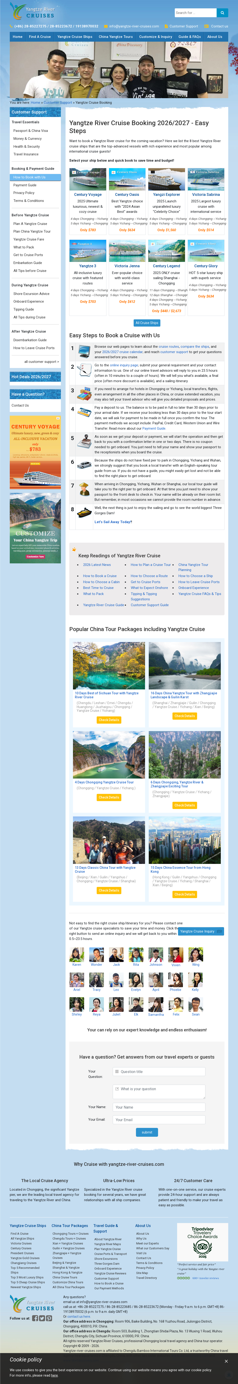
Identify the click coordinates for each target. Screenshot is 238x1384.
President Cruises (22, 1253)
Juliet (116, 1006)
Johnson (155, 956)
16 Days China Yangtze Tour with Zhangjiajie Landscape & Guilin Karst (184, 695)
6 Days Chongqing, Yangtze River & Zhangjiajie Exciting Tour (177, 784)
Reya (96, 1006)
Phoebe (175, 982)
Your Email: (96, 1119)
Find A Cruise (40, 37)
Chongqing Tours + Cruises (71, 1233)
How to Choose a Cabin (101, 582)
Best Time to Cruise (98, 588)
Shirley (76, 1006)
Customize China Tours (68, 1282)
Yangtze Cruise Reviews (110, 1273)
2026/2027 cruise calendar (122, 352)
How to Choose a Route (149, 576)
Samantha (156, 1006)
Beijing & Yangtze (64, 1262)
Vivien (176, 957)
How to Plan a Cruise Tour (151, 565)
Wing (195, 956)
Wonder (96, 956)
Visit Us (141, 1253)
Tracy (96, 982)
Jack (116, 956)
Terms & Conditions (28, 201)
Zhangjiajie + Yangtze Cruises (67, 1255)
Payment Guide (24, 185)
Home (19, 35)
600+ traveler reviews (205, 1278)
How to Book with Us (29, 177)
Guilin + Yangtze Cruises (69, 1248)
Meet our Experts (147, 1243)
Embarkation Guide (27, 263)
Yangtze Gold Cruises (25, 1258)
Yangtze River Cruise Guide (103, 605)
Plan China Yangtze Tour (32, 231)
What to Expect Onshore (149, 588)
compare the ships (195, 346)
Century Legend (166, 266)
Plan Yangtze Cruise (107, 1249)
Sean (195, 1006)
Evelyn (136, 982)
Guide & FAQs (189, 37)
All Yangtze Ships (22, 1238)
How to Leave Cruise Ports (34, 348)
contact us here (78, 1316)
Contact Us (20, 405)
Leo (116, 982)
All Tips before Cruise (29, 271)
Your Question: (95, 1074)
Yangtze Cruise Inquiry (197, 931)
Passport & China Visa (30, 131)
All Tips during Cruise (29, 317)
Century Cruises (21, 1248)
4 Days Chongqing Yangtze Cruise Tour (104, 782)
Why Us (141, 1238)
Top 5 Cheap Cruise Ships (28, 1282)
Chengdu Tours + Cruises (69, 1238)
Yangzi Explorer (166, 194)
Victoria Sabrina (206, 194)
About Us (214, 37)
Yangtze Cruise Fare (28, 239)
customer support (174, 352)
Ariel (76, 982)
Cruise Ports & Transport (110, 1254)
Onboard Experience (28, 301)
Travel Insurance (26, 154)
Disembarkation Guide (30, 340)
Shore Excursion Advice (31, 294)
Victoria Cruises (21, 1243)
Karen (76, 956)
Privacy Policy (23, 193)
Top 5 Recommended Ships (25, 1270)
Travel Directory (146, 1278)
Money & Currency (27, 139)
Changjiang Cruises (23, 1263)
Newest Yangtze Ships (26, 1287)
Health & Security (26, 146)
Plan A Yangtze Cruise (30, 224)
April (155, 982)
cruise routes (169, 346)
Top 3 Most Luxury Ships (27, 1277)
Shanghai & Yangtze (66, 1267)
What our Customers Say (152, 1248)
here (54, 1375)
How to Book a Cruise (100, 576)
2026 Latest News (97, 565)
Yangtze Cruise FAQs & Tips (199, 594)
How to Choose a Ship (195, 576)
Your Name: (97, 1107)
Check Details (109, 720)
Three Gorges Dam (106, 1263)
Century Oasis (127, 194)
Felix (176, 1006)
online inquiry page (124, 365)
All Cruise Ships (147, 323)
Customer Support (184, 26)
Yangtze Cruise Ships (74, 37)
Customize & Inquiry (155, 37)
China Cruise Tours (65, 1277)
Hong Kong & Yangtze (67, 1272)
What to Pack (23, 247)
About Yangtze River (108, 1239)
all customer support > (41, 362)
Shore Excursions (106, 1258)
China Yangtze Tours (116, 37)
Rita (136, 956)
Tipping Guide (23, 309)
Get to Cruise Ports (28, 255)
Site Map (142, 1273)
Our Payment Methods (109, 1288)
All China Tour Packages (69, 1287)
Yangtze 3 (87, 266)
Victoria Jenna (127, 266)
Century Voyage (88, 194)
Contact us (219, 26)
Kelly (195, 982)
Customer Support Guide (150, 605)
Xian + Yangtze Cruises (68, 1243)
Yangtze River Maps (107, 1244)
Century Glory (206, 266)
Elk (136, 1006)
